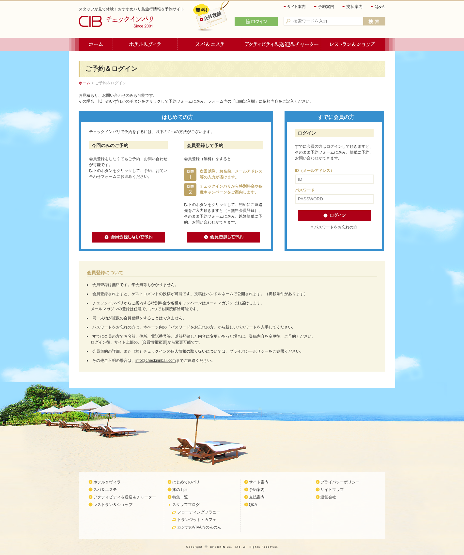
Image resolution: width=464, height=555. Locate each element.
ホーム (96, 44)
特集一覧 (180, 497)
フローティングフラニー (198, 512)
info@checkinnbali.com (155, 360)
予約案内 (324, 7)
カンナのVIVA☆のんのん (199, 527)
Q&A (378, 7)
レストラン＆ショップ (353, 44)
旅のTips (179, 489)
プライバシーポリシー (249, 351)
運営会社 (328, 497)
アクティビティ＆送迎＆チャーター (281, 44)
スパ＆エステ (210, 44)
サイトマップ (332, 489)
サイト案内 (295, 7)
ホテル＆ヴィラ (145, 44)
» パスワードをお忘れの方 (334, 227)
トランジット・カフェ (196, 519)
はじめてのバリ (186, 482)
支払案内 (352, 7)
